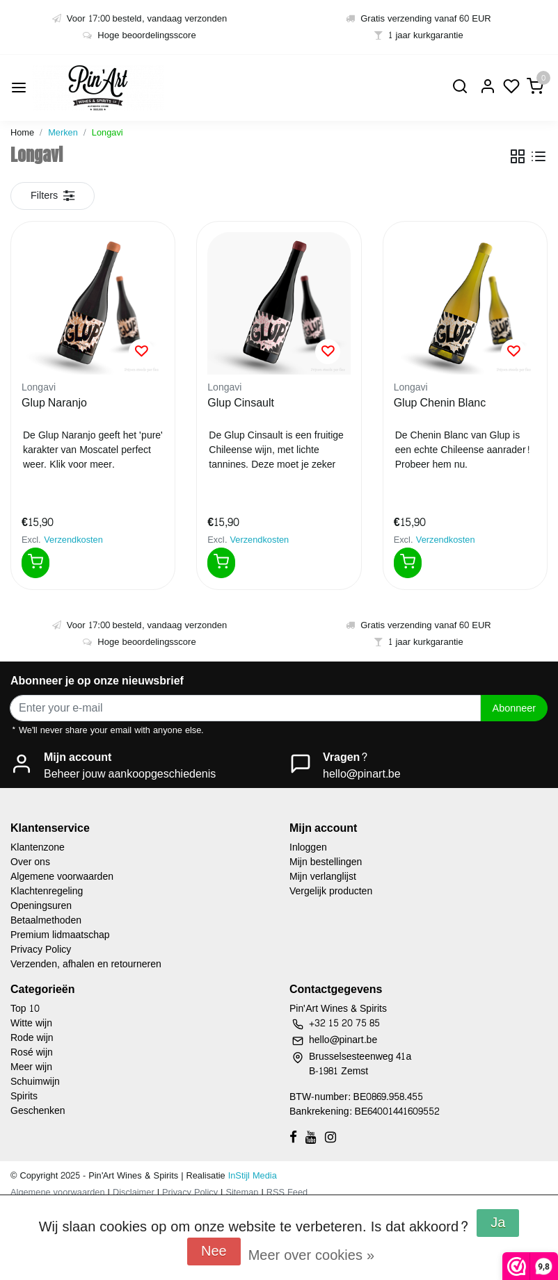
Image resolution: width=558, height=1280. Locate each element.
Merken (63, 132)
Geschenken (37, 1110)
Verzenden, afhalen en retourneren (85, 964)
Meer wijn (31, 1067)
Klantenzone (37, 847)
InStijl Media (251, 1175)
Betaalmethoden (45, 920)
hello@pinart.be (362, 774)
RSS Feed (287, 1192)
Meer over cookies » (311, 1255)
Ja (498, 1223)
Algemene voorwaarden (61, 876)
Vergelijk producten (330, 891)
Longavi (107, 132)
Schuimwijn (35, 1081)
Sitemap (241, 1192)
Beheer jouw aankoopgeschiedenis (130, 774)
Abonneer (514, 708)
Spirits (24, 1096)
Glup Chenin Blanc (440, 404)
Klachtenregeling (46, 891)
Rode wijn (32, 1038)
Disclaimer (133, 1192)
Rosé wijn (31, 1052)
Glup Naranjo (54, 404)
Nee (214, 1251)
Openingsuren (41, 905)
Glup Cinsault (240, 404)
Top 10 (25, 1008)
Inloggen (308, 847)
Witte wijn (31, 1023)
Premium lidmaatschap (60, 935)
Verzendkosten (73, 540)
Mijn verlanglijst (322, 876)
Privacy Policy (40, 949)
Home (22, 132)
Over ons (30, 862)
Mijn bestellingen (325, 862)
